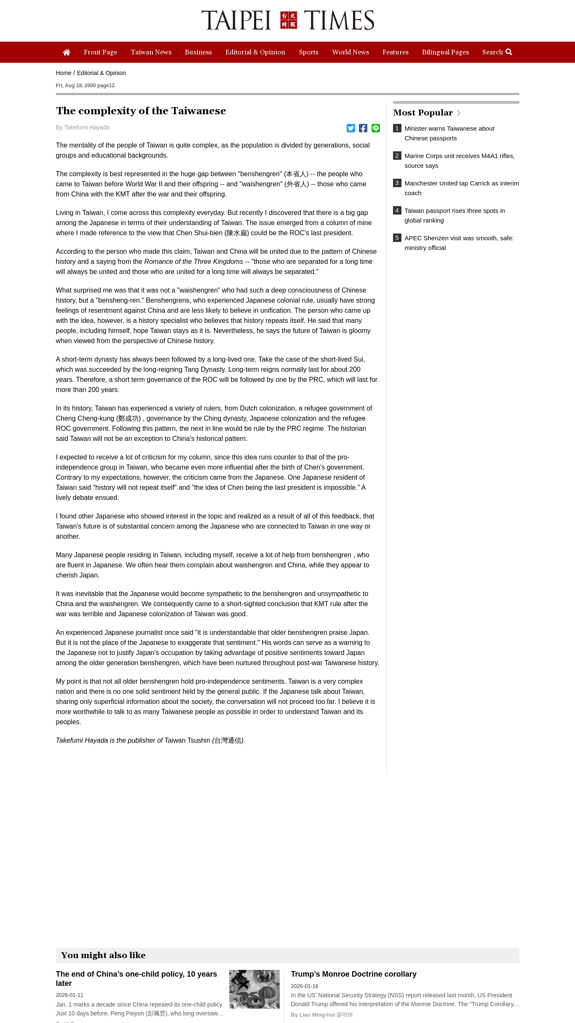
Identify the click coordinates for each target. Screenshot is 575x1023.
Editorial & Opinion (101, 73)
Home (64, 73)
